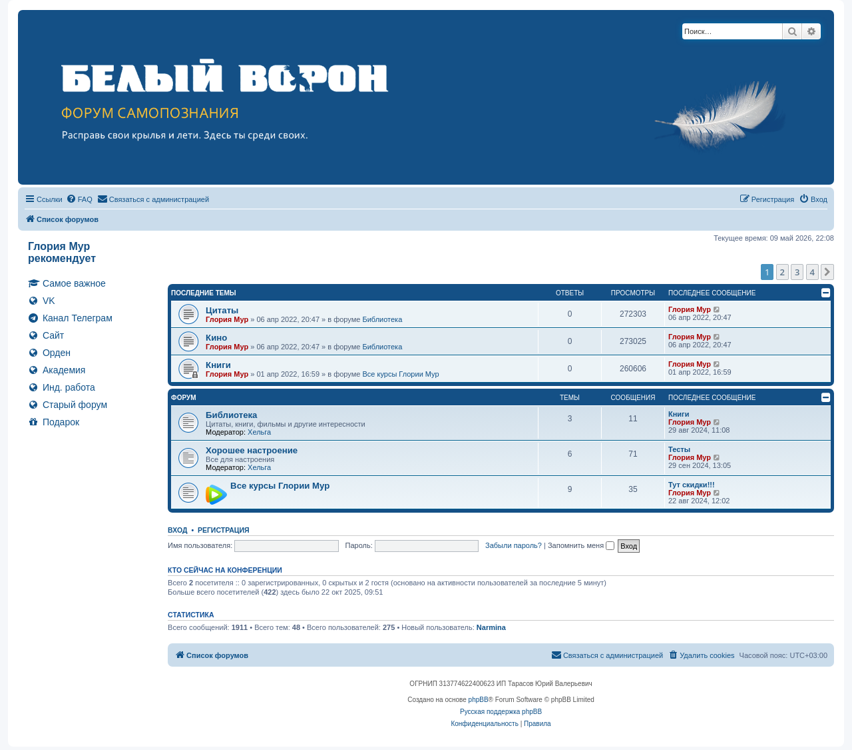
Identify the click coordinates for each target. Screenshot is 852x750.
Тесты (679, 449)
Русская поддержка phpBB (501, 711)
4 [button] (812, 272)
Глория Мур (227, 319)
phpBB (479, 699)
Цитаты (222, 310)
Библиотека (382, 319)
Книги (218, 365)
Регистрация (224, 530)
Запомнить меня (581, 545)
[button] (827, 272)
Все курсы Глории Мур (400, 374)
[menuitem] (79, 199)
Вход (177, 530)
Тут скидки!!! (691, 485)
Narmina (491, 627)
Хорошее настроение (252, 450)
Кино (216, 338)
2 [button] (782, 272)
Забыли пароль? (513, 545)
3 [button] (797, 272)
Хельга (259, 432)
